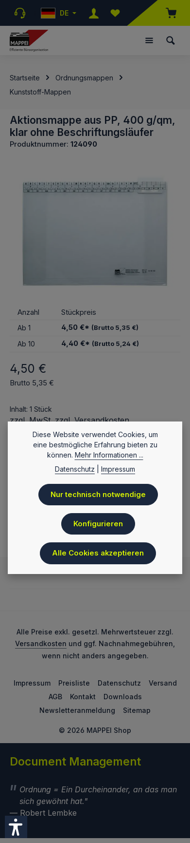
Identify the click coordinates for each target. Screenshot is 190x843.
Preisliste (74, 683)
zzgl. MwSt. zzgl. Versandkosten (69, 420)
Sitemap (137, 710)
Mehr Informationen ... (109, 456)
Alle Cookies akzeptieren (98, 554)
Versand (163, 683)
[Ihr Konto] (94, 13)
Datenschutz (119, 683)
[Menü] (149, 40)
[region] (95, 231)
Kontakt (83, 696)
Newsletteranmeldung (77, 710)
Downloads (123, 696)
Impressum (32, 683)
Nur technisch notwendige (98, 495)
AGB (55, 696)
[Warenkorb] (166, 13)
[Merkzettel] (115, 13)
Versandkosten (41, 643)
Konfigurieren (98, 524)
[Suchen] (170, 40)
